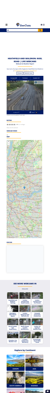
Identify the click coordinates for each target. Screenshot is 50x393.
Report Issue (28, 73)
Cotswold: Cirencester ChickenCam (37, 315)
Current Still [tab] (13, 78)
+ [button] (8, 142)
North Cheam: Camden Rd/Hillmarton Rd (25, 328)
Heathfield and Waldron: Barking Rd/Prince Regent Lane (13, 302)
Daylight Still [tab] (36, 78)
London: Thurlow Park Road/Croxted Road (25, 302)
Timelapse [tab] (25, 78)
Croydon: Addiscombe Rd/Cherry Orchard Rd (25, 341)
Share (20, 73)
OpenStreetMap (34, 237)
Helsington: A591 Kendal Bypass (12, 315)
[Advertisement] (25, 11)
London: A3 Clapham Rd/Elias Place (37, 328)
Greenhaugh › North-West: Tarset (37, 341)
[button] (36, 113)
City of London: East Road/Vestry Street (12, 328)
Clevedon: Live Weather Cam (13, 341)
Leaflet (29, 237)
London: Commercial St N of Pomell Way (37, 302)
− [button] (8, 144)
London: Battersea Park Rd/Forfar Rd (25, 315)
